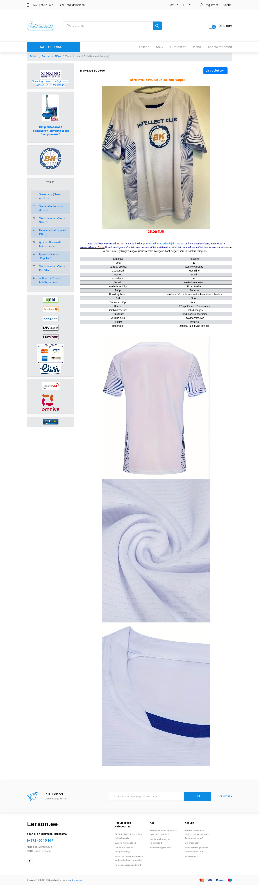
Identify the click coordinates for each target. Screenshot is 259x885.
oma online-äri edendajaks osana (165, 243)
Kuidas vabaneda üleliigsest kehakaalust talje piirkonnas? (198, 834)
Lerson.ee (42, 824)
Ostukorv (225, 26)
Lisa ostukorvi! (215, 70)
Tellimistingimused (160, 847)
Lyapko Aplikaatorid (125, 843)
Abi (159, 47)
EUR (187, 5)
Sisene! (227, 5)
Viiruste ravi (191, 856)
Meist (197, 47)
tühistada (226, 796)
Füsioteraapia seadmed (128, 865)
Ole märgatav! (192, 843)
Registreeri (212, 5)
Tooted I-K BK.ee (51, 56)
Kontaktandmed (220, 47)
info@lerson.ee (75, 5)
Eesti (173, 5)
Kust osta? (178, 47)
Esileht (144, 47)
